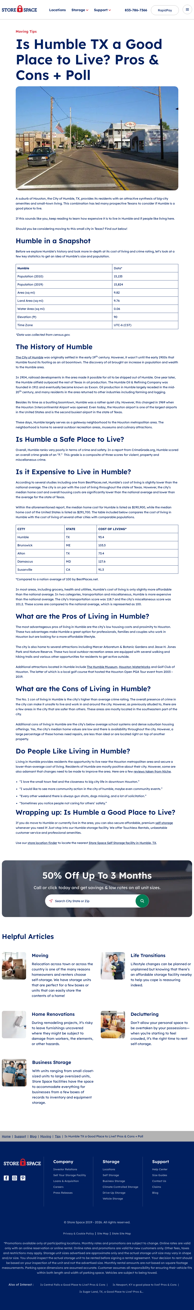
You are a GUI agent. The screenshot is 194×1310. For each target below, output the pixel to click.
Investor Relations (65, 1169)
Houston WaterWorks (134, 667)
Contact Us (159, 1181)
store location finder (42, 843)
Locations (57, 10)
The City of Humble (29, 357)
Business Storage (114, 1181)
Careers (58, 1187)
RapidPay (165, 10)
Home (6, 1136)
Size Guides (159, 1175)
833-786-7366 (136, 10)
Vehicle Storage (113, 1198)
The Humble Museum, (102, 667)
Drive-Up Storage (114, 1192)
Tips (58, 1136)
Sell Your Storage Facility (69, 1175)
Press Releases (63, 1192)
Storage (79, 10)
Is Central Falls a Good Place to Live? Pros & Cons (72, 1284)
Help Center (160, 1169)
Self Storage (111, 1175)
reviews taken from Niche (152, 771)
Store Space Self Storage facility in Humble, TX (122, 843)
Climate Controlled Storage (120, 1187)
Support (102, 10)
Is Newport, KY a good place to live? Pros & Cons (145, 1284)
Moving (45, 1136)
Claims (156, 1187)
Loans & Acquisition (66, 1181)
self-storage (164, 823)
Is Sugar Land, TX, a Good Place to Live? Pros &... (111, 1291)
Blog (33, 1136)
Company (63, 1161)
